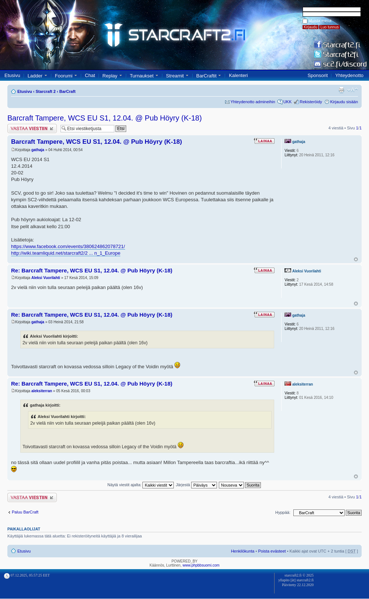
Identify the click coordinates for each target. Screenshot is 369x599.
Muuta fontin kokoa (352, 90)
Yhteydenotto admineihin (253, 102)
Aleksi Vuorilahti (45, 278)
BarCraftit (206, 76)
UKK (287, 102)
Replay (110, 76)
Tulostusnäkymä (341, 90)
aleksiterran (41, 391)
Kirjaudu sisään (344, 102)
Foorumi (64, 76)
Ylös (356, 259)
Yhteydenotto (349, 75)
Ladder (35, 76)
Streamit (175, 76)
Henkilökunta (243, 551)
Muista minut (319, 20)
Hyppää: (282, 512)
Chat (90, 75)
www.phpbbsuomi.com (201, 565)
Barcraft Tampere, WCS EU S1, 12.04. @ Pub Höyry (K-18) (104, 118)
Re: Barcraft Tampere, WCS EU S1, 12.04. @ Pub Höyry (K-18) (91, 270)
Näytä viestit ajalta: (140, 485)
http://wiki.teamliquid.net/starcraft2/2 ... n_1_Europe (65, 253)
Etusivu (12, 75)
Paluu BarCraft (25, 512)
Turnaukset (142, 76)
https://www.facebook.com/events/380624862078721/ (68, 246)
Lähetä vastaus (32, 128)
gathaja (37, 150)
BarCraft (67, 91)
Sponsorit (317, 75)
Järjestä (196, 485)
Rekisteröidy (311, 102)
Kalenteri (238, 75)
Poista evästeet (272, 551)
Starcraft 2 (46, 91)
